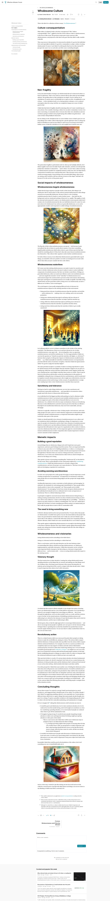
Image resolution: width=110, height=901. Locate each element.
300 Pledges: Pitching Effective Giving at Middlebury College (54, 896)
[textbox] (61, 840)
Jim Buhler (39, 886)
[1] (50, 33)
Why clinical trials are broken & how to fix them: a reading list (54, 873)
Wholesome (50, 10)
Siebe (38, 874)
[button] (47, 815)
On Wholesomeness (46, 7)
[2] (59, 476)
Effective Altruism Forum (13, 2)
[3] (49, 702)
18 (53, 886)
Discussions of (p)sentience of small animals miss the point (53, 884)
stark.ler (39, 897)
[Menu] (2, 2)
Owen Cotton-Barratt (45, 14)
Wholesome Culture (16, 23)
